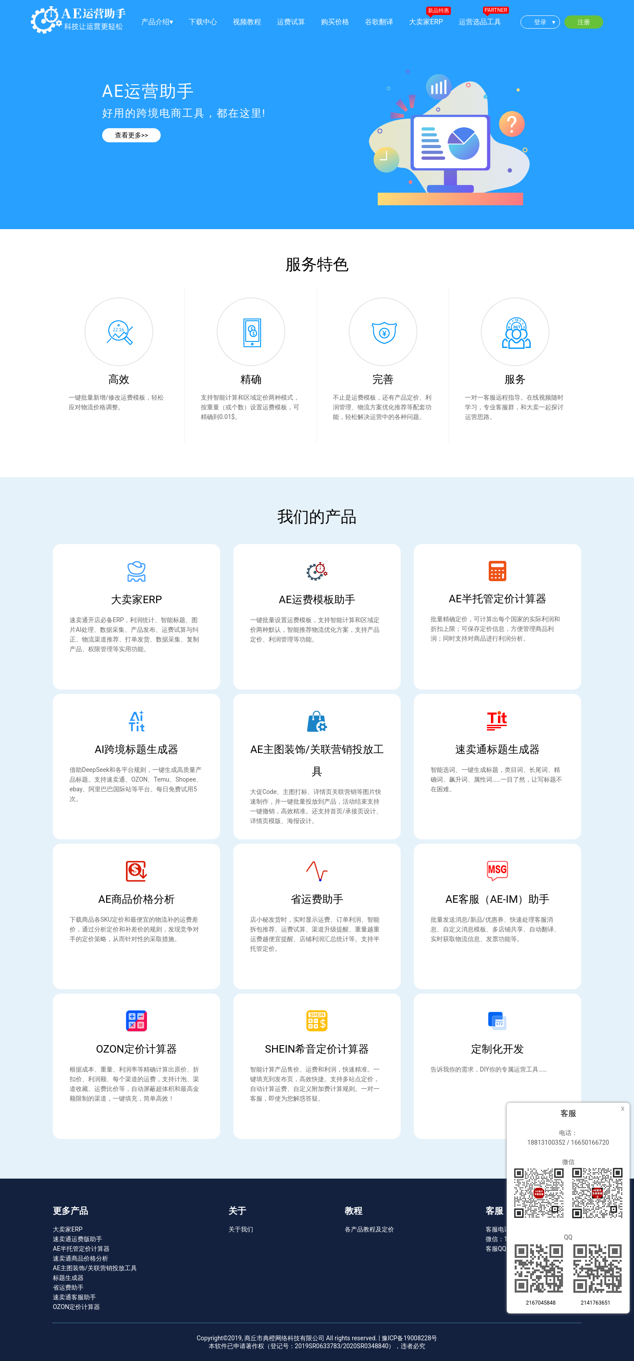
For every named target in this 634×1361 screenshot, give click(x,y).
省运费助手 (68, 1287)
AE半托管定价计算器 (81, 1248)
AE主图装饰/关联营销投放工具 (95, 1268)
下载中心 (203, 22)
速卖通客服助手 (74, 1297)
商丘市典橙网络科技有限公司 (284, 1338)
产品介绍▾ (157, 22)
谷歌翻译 (379, 22)
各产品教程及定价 (369, 1229)
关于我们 (241, 1229)
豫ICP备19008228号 (410, 1338)
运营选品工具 (480, 22)
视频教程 (247, 22)
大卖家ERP (426, 22)
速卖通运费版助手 (77, 1238)
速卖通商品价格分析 (80, 1258)
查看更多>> (131, 135)
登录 (544, 22)
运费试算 (291, 22)
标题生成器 (68, 1277)
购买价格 (335, 22)
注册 (584, 22)
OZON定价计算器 (76, 1306)
